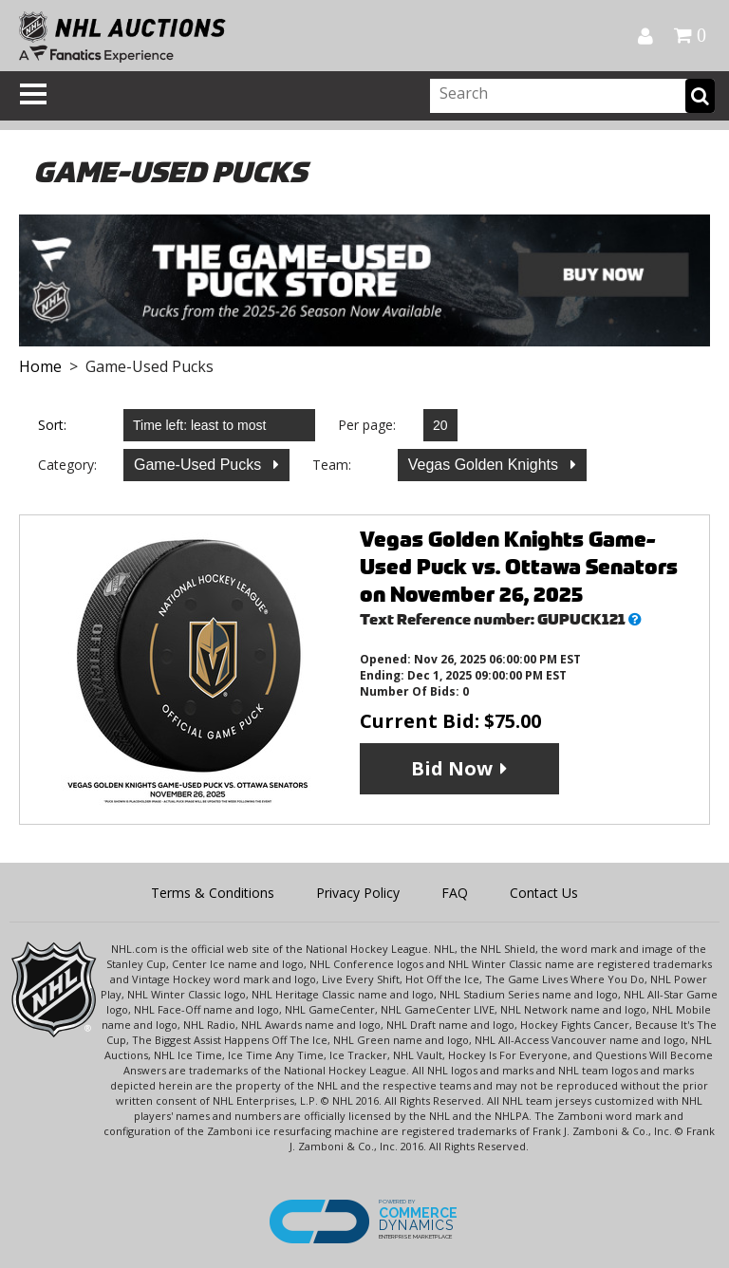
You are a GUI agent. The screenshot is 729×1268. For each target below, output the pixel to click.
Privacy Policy (358, 893)
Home (40, 366)
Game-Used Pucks (200, 465)
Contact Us (544, 893)
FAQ (454, 893)
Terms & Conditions (212, 893)
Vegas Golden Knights (485, 465)
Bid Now (452, 768)
